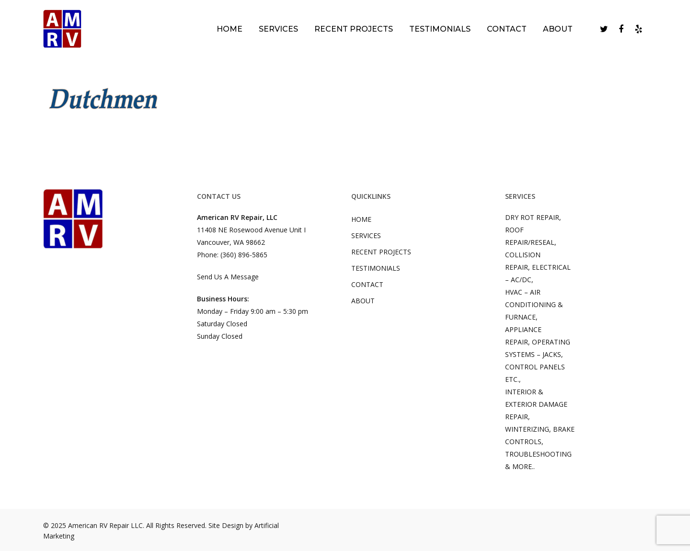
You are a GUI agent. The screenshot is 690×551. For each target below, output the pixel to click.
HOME (361, 219)
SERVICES (366, 235)
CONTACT (367, 284)
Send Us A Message (228, 276)
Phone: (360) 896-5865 (232, 254)
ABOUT (363, 300)
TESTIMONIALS (375, 268)
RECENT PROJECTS (381, 251)
